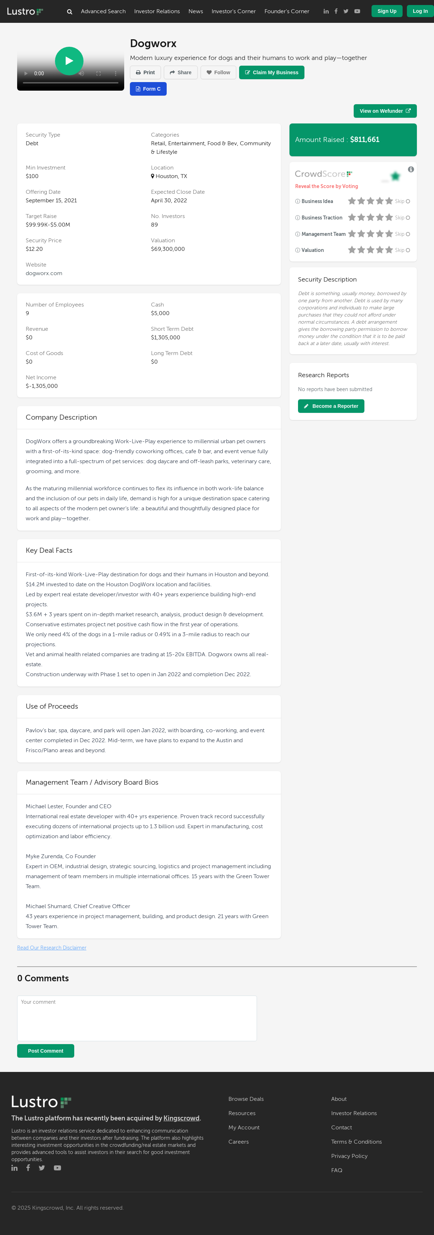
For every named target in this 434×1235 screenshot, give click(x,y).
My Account (243, 1127)
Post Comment (46, 1051)
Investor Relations (157, 11)
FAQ (336, 1170)
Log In (420, 11)
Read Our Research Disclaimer (51, 948)
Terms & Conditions (356, 1142)
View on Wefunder (385, 111)
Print (145, 72)
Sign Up (387, 11)
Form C (148, 89)
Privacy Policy (349, 1156)
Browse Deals (246, 1099)
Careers (238, 1142)
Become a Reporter (331, 406)
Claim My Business (272, 72)
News (195, 11)
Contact (341, 1127)
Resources (242, 1113)
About (339, 1099)
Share (181, 72)
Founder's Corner (286, 11)
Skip (403, 201)
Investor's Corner (234, 11)
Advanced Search (103, 11)
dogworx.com (44, 273)
